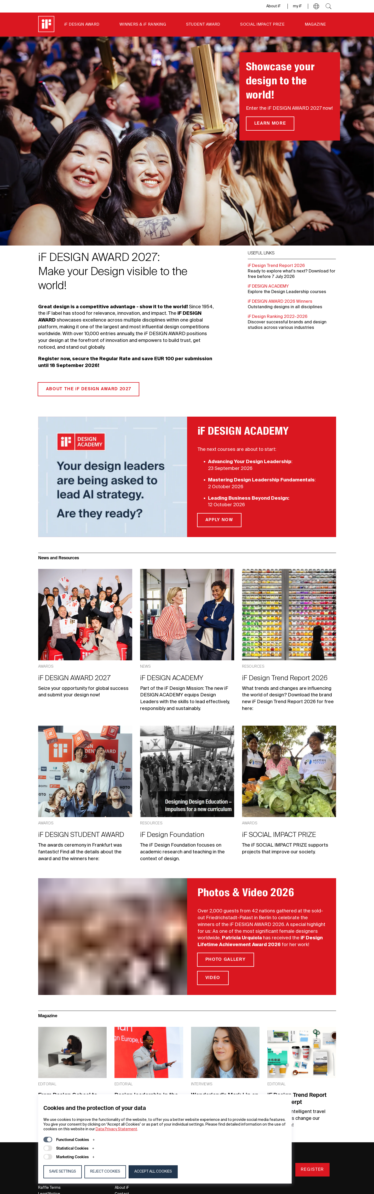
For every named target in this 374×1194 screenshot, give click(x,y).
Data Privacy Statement (116, 1129)
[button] (316, 6)
